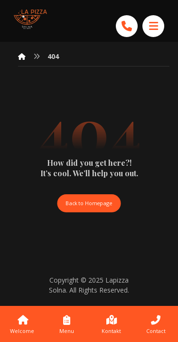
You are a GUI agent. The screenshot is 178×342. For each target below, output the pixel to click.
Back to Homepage (89, 203)
